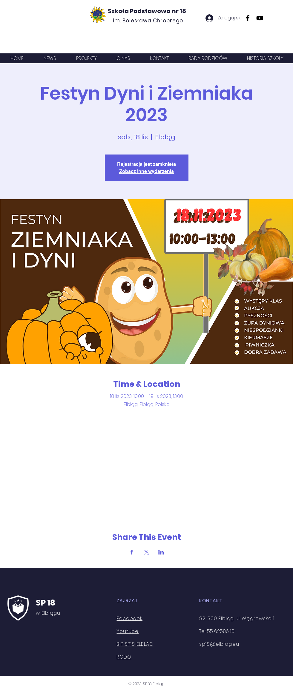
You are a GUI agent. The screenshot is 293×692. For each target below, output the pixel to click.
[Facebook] (248, 18)
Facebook (129, 618)
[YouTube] (260, 18)
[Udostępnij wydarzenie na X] (146, 552)
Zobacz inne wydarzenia (146, 171)
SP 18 (45, 602)
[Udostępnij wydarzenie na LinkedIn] (161, 552)
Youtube (127, 631)
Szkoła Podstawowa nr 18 (147, 11)
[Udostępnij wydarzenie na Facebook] (132, 552)
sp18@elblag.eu (219, 644)
